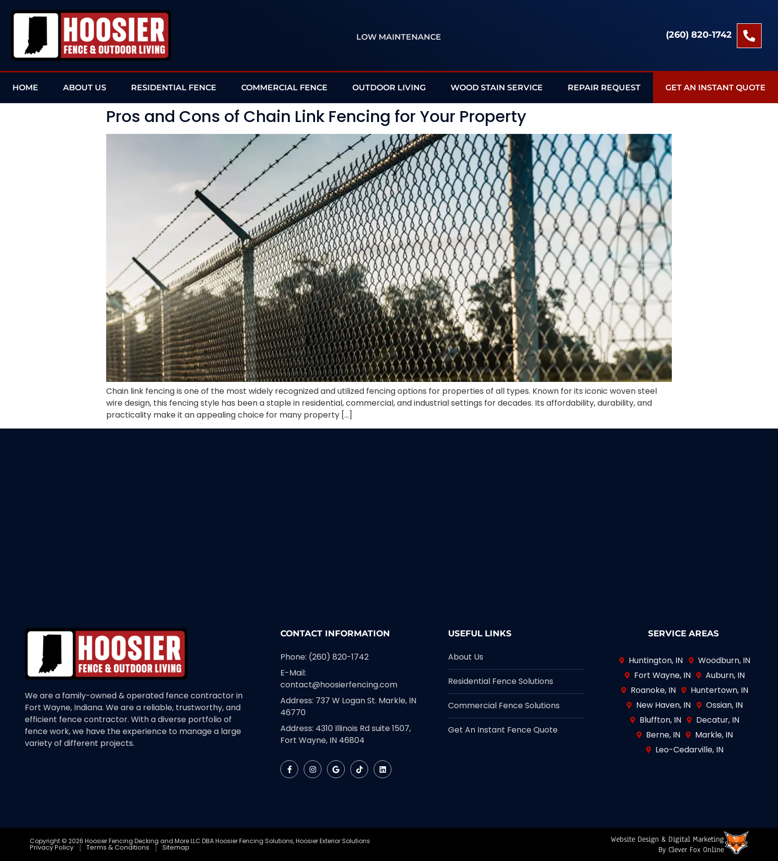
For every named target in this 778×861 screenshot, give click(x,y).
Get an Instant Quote (715, 87)
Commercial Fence (284, 87)
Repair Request (604, 87)
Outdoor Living (389, 87)
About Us (84, 87)
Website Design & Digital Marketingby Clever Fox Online (667, 844)
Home (25, 87)
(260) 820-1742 (699, 34)
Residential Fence (173, 87)
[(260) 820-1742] (749, 35)
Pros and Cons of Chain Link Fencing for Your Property (316, 116)
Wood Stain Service (497, 87)
